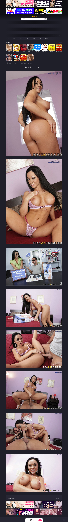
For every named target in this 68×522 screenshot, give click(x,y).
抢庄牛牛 (59, 22)
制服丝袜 (40, 29)
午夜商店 (20, 38)
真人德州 (20, 22)
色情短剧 (46, 38)
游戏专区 (33, 22)
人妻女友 (27, 35)
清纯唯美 (46, 32)
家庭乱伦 (20, 35)
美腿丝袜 (40, 32)
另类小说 (46, 35)
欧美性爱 (33, 29)
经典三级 (46, 29)
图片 (8, 32)
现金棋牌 (53, 22)
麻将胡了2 (40, 22)
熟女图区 (53, 32)
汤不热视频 (33, 38)
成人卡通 (27, 29)
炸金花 (46, 22)
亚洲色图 (20, 32)
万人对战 (27, 22)
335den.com (34, 16)
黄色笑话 (53, 35)
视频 (8, 26)
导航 (8, 38)
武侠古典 (33, 35)
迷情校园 (40, 35)
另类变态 (59, 29)
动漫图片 (33, 32)
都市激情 (14, 35)
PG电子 (14, 22)
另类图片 (59, 32)
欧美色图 (27, 32)
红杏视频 (40, 38)
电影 (8, 29)
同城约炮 (14, 38)
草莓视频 (27, 38)
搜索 (45, 18)
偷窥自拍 (14, 32)
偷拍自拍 (20, 29)
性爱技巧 (59, 35)
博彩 (8, 23)
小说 (8, 35)
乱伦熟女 (53, 29)
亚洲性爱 (14, 29)
